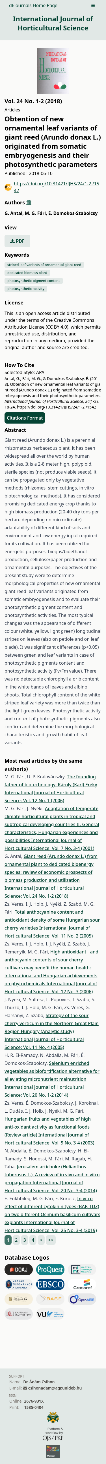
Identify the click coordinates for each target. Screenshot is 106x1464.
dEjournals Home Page (33, 5)
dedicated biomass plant (27, 272)
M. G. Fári (36, 213)
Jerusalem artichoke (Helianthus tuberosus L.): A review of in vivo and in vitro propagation (52, 1175)
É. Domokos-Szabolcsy (73, 213)
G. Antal (14, 213)
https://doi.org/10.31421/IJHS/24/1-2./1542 (52, 187)
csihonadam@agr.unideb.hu (55, 1388)
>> (50, 1240)
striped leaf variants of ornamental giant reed (44, 264)
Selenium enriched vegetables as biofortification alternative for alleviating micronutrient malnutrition (52, 1071)
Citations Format (25, 418)
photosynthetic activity (25, 288)
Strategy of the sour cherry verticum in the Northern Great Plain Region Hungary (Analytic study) (52, 1023)
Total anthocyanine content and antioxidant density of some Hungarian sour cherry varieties (52, 920)
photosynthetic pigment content (33, 280)
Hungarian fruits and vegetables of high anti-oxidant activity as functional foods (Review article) (48, 1127)
